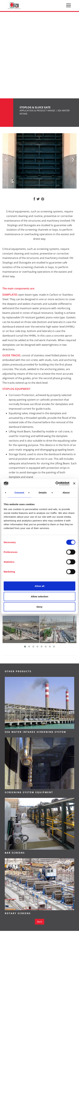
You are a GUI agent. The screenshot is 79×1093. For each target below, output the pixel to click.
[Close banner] (74, 483)
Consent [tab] (19, 492)
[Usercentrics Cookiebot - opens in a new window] (55, 483)
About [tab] (66, 492)
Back (39, 921)
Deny (40, 606)
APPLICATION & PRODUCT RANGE (37, 110)
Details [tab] (43, 492)
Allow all (39, 586)
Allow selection (39, 596)
